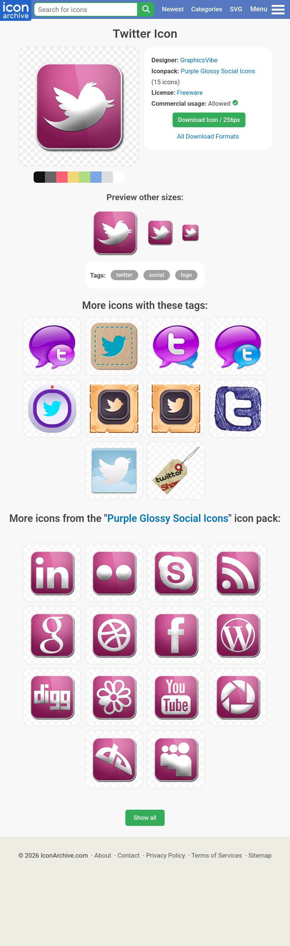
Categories (206, 9)
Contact (128, 855)
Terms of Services (216, 855)
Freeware (190, 92)
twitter (124, 275)
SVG (236, 9)
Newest (173, 9)
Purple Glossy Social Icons (218, 71)
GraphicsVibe (199, 60)
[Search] (145, 9)
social (156, 275)
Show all (145, 817)
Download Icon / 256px (209, 119)
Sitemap (260, 855)
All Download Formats (208, 136)
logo (186, 275)
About (102, 855)
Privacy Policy (165, 855)
